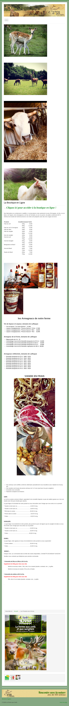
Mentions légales (6, 699)
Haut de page (63, 702)
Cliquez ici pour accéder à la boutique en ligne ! (31, 207)
